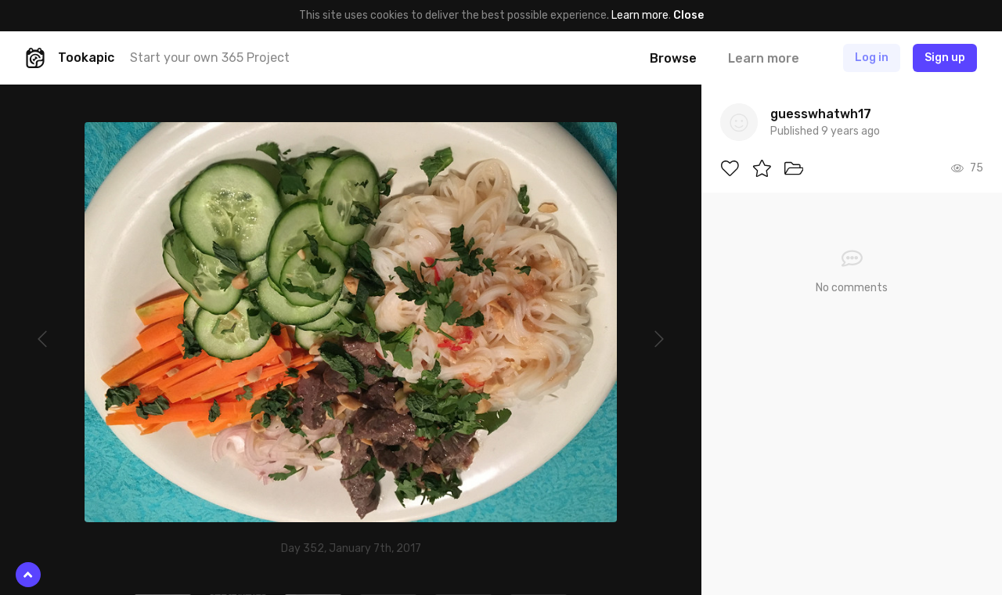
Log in (871, 57)
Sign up (945, 57)
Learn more (640, 15)
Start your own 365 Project (210, 57)
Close (688, 15)
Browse (673, 58)
